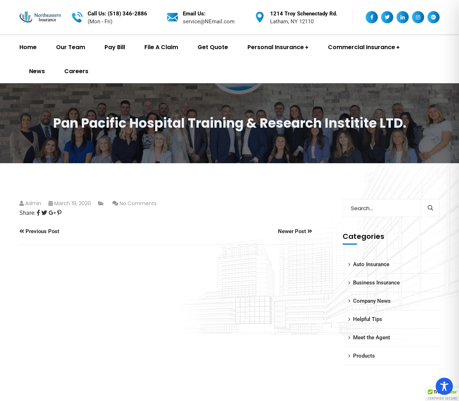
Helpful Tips (367, 319)
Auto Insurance (371, 264)
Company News (372, 301)
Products (364, 356)
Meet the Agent (371, 337)
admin (33, 203)
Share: (27, 212)
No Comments (138, 203)
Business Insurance (376, 282)
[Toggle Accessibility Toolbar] (444, 386)
